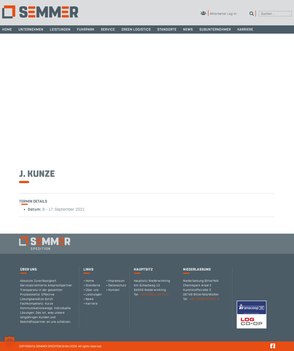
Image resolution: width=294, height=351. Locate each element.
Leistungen (60, 29)
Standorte (167, 29)
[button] (9, 341)
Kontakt (114, 290)
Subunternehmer (215, 29)
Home (7, 29)
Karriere (245, 29)
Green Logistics (136, 29)
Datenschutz (117, 285)
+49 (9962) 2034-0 (154, 294)
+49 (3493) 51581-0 (204, 299)
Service (108, 29)
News (188, 29)
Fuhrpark (85, 29)
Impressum (116, 281)
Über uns (92, 290)
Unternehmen (30, 29)
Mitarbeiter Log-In (219, 14)
